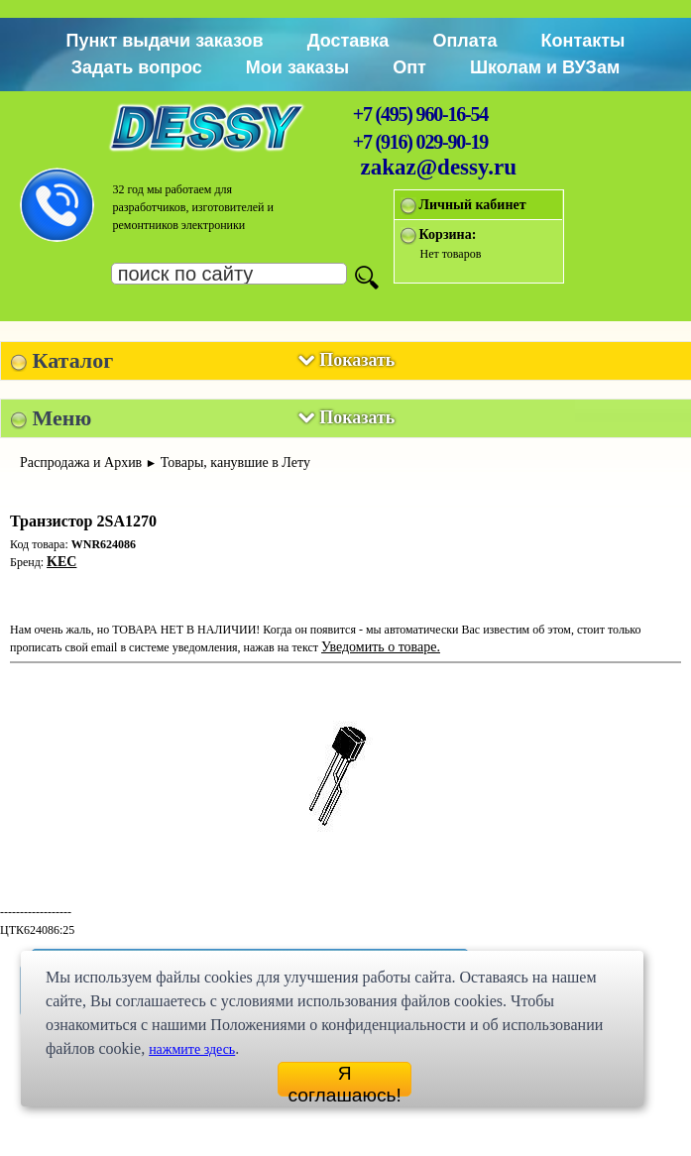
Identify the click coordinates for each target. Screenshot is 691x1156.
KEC (61, 561)
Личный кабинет (472, 204)
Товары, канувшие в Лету (235, 462)
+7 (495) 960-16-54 (420, 114)
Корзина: (448, 234)
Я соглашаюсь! (345, 1080)
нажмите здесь (192, 1049)
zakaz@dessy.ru (439, 167)
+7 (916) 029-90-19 (420, 142)
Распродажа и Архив (81, 462)
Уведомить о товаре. (380, 646)
